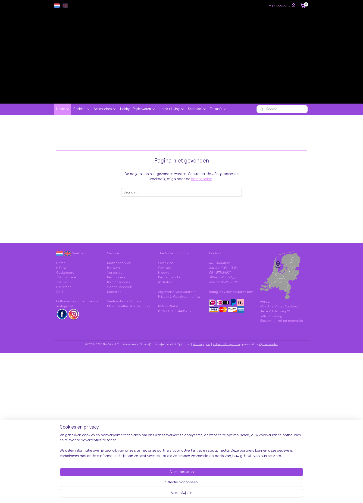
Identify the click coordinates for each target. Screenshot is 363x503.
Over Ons (165, 263)
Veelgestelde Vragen (124, 301)
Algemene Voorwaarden (177, 292)
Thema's (218, 109)
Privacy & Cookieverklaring (179, 296)
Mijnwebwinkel (268, 344)
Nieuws (163, 272)
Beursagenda (169, 277)
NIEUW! (61, 268)
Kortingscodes (118, 282)
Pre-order (63, 287)
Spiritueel (197, 109)
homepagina (201, 179)
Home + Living (171, 109)
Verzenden (116, 272)
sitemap (198, 344)
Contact (164, 268)
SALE (60, 292)
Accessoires (105, 109)
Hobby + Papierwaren (138, 109)
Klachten (114, 292)
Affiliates (165, 282)
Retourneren (117, 277)
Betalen (113, 268)
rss (208, 344)
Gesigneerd (65, 272)
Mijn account (282, 5)
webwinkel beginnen (226, 344)
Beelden (81, 109)
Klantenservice (119, 263)
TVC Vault (64, 282)
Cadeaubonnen (119, 287)
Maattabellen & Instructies (128, 306)
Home (62, 109)
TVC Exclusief (66, 277)
